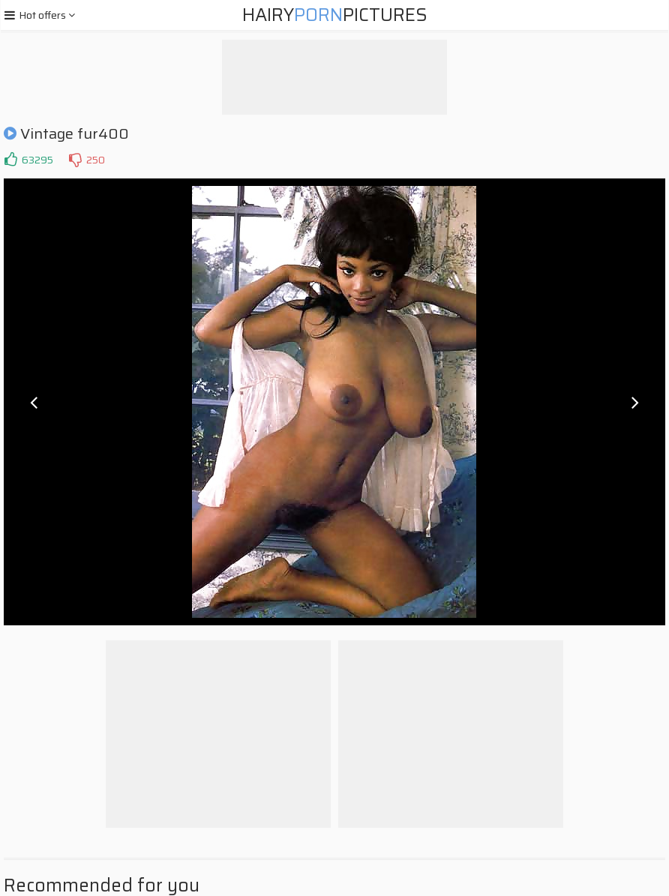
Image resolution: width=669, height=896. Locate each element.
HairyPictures (335, 15)
